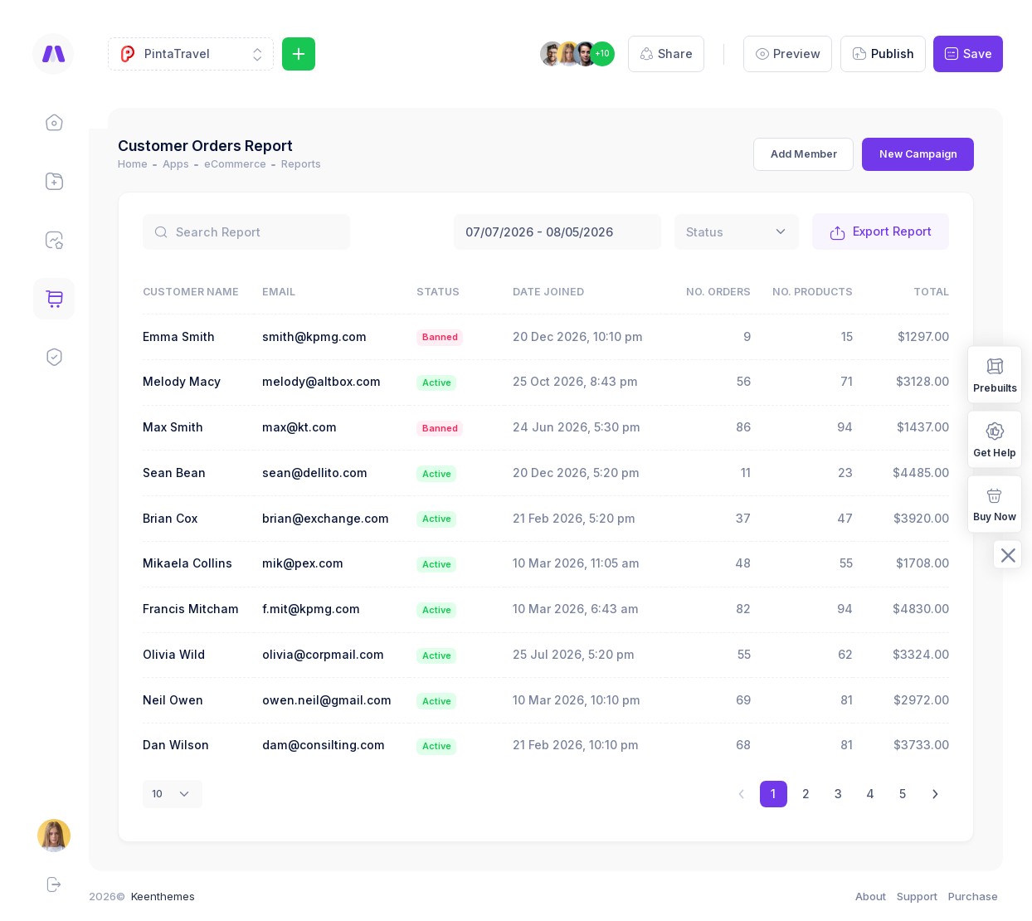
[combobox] (736, 232)
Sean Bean (193, 472)
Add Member (804, 154)
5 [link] (902, 794)
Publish (883, 53)
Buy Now (994, 503)
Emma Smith (198, 336)
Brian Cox (189, 518)
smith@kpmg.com (331, 336)
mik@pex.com (319, 563)
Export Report (881, 232)
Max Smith (192, 427)
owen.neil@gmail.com (343, 700)
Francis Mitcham (210, 609)
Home (152, 164)
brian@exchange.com (342, 518)
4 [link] (870, 794)
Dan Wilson (195, 745)
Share (667, 53)
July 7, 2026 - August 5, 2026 (557, 232)
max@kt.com (316, 427)
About (870, 896)
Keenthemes (182, 896)
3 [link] (838, 794)
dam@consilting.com (340, 745)
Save (968, 53)
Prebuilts (995, 373)
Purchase (973, 896)
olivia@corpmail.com (340, 654)
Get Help (994, 438)
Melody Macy (201, 381)
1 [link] (773, 794)
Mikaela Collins (206, 563)
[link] (935, 794)
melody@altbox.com (338, 381)
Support (917, 896)
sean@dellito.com (331, 472)
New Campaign (918, 154)
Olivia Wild (193, 654)
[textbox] (704, 232)
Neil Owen (192, 700)
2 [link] (806, 794)
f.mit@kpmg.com (328, 609)
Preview (788, 53)
